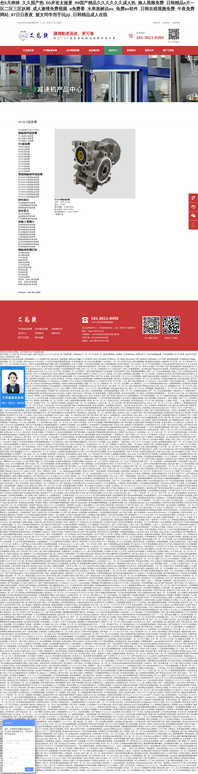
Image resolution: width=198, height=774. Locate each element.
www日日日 (29, 534)
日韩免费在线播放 (167, 649)
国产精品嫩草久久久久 (20, 452)
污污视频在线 (185, 456)
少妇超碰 (107, 362)
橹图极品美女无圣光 (141, 746)
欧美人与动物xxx (79, 580)
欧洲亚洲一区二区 (143, 631)
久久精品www (54, 381)
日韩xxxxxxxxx (35, 539)
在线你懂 (51, 408)
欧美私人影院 (100, 396)
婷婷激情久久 (37, 765)
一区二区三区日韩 (119, 571)
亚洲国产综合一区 (42, 403)
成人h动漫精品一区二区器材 (67, 510)
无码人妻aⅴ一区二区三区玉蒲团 (147, 415)
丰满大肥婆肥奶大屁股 (25, 666)
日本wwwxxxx (59, 768)
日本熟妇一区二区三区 (121, 486)
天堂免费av (60, 578)
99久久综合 (59, 415)
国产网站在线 (147, 627)
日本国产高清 (137, 413)
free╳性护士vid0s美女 (75, 444)
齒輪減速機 (23, 260)
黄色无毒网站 (59, 374)
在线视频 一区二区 (76, 439)
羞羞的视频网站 (23, 580)
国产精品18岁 (89, 675)
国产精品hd (159, 478)
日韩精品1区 (192, 534)
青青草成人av (165, 651)
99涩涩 (162, 434)
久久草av (45, 724)
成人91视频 (112, 617)
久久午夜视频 (144, 500)
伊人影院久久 (191, 583)
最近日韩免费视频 (160, 420)
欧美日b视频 (126, 622)
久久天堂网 (186, 739)
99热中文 (161, 529)
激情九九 (22, 527)
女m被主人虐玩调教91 (84, 505)
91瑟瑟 (31, 486)
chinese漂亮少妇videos (157, 512)
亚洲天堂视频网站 (79, 420)
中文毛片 (169, 403)
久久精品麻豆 (54, 437)
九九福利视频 (177, 627)
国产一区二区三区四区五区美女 (13, 364)
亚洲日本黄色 (105, 466)
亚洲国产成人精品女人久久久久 (13, 500)
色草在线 (22, 687)
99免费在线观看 (85, 405)
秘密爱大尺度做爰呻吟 (134, 425)
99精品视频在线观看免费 (178, 653)
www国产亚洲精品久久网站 (167, 600)
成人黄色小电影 (76, 673)
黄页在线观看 (35, 481)
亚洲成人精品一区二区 (110, 417)
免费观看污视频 (104, 597)
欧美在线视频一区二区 (94, 651)
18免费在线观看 (162, 444)
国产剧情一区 (104, 366)
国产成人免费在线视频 (161, 690)
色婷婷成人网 (13, 680)
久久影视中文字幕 (104, 381)
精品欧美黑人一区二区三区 (166, 388)
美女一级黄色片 (44, 471)
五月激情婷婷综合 (20, 673)
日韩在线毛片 (83, 578)
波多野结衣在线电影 (62, 542)
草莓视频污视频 (182, 566)
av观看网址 (151, 542)
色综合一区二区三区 (132, 768)
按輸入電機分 (26, 221)
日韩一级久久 (45, 527)
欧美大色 (52, 634)
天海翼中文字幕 (10, 449)
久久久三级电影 (106, 374)
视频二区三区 (161, 559)
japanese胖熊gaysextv (113, 729)
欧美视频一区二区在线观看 (48, 658)
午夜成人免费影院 (65, 756)
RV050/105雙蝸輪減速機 (28, 194)
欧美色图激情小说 (53, 636)
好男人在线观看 (184, 646)
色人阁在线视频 (88, 434)
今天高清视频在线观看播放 (31, 459)
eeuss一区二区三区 (155, 403)
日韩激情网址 (30, 408)
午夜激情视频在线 (104, 573)
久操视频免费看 (170, 461)
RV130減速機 (24, 169)
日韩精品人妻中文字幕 (28, 434)
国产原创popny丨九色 (61, 580)
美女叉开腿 (118, 704)
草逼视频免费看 (70, 486)
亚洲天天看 (162, 537)
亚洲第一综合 (85, 770)
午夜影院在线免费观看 (155, 393)
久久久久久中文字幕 (52, 371)
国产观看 (15, 427)
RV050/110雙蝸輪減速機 (28, 197)
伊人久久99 (173, 430)
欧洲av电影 (16, 466)
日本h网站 (192, 432)
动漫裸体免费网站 (180, 636)
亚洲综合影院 (191, 571)
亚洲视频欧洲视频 (184, 707)
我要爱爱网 (12, 646)
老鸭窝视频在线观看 (109, 512)
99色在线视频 (113, 471)
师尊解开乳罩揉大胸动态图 (153, 768)
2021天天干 (93, 442)
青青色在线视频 (124, 639)
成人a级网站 (113, 442)
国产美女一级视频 (78, 704)
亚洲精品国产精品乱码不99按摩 (177, 413)
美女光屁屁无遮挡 (137, 568)
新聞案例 (131, 50)
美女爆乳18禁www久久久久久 (173, 765)
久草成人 (37, 466)
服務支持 (149, 50)
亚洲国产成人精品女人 (116, 430)
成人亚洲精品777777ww (145, 760)
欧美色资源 (167, 422)
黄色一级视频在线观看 (100, 571)
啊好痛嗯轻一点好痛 (27, 417)
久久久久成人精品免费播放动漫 (107, 649)
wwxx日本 (41, 576)
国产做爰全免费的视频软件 (84, 561)
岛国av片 (49, 444)
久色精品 (72, 456)
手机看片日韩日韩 (72, 532)
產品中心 (113, 50)
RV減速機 (24, 143)
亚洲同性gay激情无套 (179, 369)
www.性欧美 (127, 415)
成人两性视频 (15, 522)
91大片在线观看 (95, 739)
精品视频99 (86, 427)
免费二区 (61, 736)
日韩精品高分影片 (190, 371)
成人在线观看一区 (20, 539)
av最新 (69, 393)
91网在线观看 (90, 670)
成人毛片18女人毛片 (125, 631)
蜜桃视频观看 (173, 359)
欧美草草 (121, 410)
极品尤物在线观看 (139, 661)
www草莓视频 (106, 709)
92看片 (56, 546)
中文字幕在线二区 (72, 427)
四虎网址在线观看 (22, 517)
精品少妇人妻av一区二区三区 (132, 388)
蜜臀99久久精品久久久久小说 (16, 481)
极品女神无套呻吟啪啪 (71, 559)
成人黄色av (35, 383)
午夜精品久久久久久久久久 (117, 539)
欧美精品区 (98, 522)
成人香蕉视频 (157, 563)
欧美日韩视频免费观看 (109, 612)
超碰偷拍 (149, 568)
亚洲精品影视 (39, 430)
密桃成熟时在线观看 (43, 561)
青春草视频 (14, 507)
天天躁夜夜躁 (136, 539)
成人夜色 (125, 417)
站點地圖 (176, 23)
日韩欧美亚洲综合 (128, 614)
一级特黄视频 (91, 714)
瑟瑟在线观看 (83, 456)
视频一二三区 (66, 646)
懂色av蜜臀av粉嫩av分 (22, 476)
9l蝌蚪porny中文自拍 (12, 461)
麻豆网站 (95, 595)
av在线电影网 (96, 473)
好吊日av (127, 695)
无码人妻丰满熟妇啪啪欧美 (76, 442)
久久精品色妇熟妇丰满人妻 (44, 554)
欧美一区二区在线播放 (174, 571)
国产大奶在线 (6, 493)
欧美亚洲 (161, 760)
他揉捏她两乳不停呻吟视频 (85, 765)
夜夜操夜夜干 (68, 498)
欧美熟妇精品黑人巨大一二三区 (150, 614)
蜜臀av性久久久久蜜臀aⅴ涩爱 (111, 765)
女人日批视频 (59, 685)
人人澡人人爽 (78, 544)
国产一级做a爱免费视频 (29, 707)
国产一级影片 (28, 473)
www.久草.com (161, 678)
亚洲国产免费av (42, 503)
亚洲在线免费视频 (75, 383)
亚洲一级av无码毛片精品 (172, 425)
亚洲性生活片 (157, 471)
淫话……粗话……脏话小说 (126, 748)
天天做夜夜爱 (86, 588)
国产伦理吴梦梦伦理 (156, 721)
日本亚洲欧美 (78, 362)
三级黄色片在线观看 (32, 644)
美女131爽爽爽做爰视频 (101, 717)
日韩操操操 (91, 573)
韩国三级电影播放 (173, 721)
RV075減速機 (24, 159)
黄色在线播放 (175, 631)
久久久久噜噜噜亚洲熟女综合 (155, 383)
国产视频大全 (82, 700)
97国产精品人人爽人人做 (128, 524)
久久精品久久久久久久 (99, 546)
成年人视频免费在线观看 (75, 400)
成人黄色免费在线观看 (102, 495)
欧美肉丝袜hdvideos (77, 430)
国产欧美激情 (61, 651)
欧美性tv (118, 379)
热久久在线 (49, 459)
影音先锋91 (50, 473)
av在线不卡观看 (10, 442)
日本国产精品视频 (115, 768)
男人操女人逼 (112, 478)
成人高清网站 (115, 439)
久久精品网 (32, 568)
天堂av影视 (167, 364)
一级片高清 (23, 641)
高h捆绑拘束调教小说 (118, 503)
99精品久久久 (11, 417)
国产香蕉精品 (185, 388)
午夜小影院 (178, 663)
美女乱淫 (27, 432)
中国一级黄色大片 (41, 495)
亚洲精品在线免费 (152, 712)
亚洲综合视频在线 (147, 452)
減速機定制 (94, 50)
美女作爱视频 (115, 687)
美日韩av (29, 561)
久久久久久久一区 (39, 634)
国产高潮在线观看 (95, 551)
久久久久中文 (91, 388)
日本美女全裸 (56, 417)
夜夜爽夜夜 (43, 585)
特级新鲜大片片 (105, 369)
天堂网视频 (36, 532)
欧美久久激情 (96, 736)
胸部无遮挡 (53, 617)
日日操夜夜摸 (55, 386)
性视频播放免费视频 (138, 490)
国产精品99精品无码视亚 (183, 374)
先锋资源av (89, 481)
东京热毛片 (142, 476)
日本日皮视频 (127, 510)
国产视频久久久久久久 (101, 712)
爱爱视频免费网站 (138, 371)
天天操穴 (56, 622)
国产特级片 (43, 556)
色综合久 (31, 490)
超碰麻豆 (160, 459)
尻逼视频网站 (21, 719)
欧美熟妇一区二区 (146, 432)
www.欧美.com (139, 622)
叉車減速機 (23, 257)
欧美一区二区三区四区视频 (85, 447)
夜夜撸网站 (62, 590)
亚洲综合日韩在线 (65, 765)
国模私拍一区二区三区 (110, 383)
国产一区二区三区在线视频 (107, 634)
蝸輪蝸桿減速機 (27, 132)
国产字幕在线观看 (89, 532)
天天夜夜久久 (51, 432)
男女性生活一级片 (108, 524)
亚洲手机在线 (139, 542)
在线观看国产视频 (74, 374)
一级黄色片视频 (136, 668)
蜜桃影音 (138, 383)
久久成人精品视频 (28, 422)
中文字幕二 (118, 381)
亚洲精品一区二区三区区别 (31, 405)
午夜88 (78, 478)
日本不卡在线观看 (69, 622)
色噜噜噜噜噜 (175, 383)
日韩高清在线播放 (29, 556)
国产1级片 (17, 614)
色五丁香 (54, 743)
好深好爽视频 (67, 636)
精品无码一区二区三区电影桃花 (14, 505)
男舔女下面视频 (131, 644)
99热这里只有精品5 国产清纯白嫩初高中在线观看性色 (108, 554)
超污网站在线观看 (32, 622)
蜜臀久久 (178, 403)
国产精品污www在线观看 (38, 687)
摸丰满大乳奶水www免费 (53, 466)
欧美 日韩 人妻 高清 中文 (76, 490)
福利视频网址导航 (63, 683)
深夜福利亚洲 (72, 768)
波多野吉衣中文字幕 (62, 481)
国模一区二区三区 (92, 383)
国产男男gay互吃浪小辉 (149, 386)
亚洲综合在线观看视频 (83, 379)
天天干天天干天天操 (15, 561)
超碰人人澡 (177, 371)
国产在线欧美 (91, 537)
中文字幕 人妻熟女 (113, 534)
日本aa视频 (140, 520)
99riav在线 (130, 359)
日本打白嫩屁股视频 (149, 417)
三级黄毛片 (50, 529)
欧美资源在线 (138, 400)
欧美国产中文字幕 (15, 415)
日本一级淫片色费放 (36, 748)
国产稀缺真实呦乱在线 (122, 597)
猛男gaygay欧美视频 (72, 471)
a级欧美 (165, 362)
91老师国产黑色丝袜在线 (70, 434)
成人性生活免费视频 (93, 362)
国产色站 (80, 576)
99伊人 (163, 430)
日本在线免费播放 (152, 612)
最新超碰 (64, 359)
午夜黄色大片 (178, 391)
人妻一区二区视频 (117, 619)
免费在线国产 (80, 748)
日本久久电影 (37, 651)
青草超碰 (111, 542)
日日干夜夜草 (89, 507)
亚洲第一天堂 (9, 488)
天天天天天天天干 (189, 490)
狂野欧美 (73, 534)
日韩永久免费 (159, 702)
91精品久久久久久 (28, 444)
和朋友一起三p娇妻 (143, 420)
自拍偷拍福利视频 (66, 639)
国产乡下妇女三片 (171, 549)
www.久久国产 (30, 471)
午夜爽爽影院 (151, 537)
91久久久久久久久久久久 (25, 398)
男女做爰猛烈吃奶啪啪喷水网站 (14, 663)
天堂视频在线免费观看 (153, 456)
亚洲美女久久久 (79, 551)
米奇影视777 (18, 636)
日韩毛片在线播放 (58, 403)
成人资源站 (103, 619)
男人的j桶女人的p (61, 493)
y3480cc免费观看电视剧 (162, 442)
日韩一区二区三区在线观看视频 (26, 639)
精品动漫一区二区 (96, 413)
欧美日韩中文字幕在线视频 (61, 447)
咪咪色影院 (10, 617)
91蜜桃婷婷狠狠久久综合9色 (132, 532)
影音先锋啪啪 (52, 629)
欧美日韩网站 (99, 405)
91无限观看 (25, 588)
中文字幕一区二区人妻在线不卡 (183, 362)
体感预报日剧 (86, 510)
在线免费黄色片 (151, 495)
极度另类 (26, 651)
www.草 (157, 583)
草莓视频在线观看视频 (87, 398)
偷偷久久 (167, 717)
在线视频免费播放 (111, 391)
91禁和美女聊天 (43, 702)
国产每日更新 (93, 415)
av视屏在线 (151, 551)
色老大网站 (34, 663)
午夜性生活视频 (175, 476)
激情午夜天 (4, 556)
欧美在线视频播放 (65, 432)
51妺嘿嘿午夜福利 (101, 510)
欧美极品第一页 (162, 437)
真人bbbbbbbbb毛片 (151, 666)
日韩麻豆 (102, 731)
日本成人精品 (54, 559)
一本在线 (28, 430)
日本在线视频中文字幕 (180, 452)
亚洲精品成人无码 (89, 661)
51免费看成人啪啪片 (97, 490)
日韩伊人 (155, 649)
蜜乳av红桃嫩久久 (77, 359)
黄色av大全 (141, 680)
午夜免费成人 (149, 546)
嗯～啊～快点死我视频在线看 (80, 500)
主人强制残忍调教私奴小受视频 (129, 456)
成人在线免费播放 (153, 503)
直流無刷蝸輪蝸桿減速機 (28, 242)
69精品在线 (74, 734)
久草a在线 (39, 362)
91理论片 (70, 515)
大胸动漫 (122, 483)
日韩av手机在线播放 (90, 631)
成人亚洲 (89, 396)
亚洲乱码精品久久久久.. (106, 746)
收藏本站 (156, 23)
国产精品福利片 (17, 573)
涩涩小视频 (140, 580)
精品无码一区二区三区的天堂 (178, 507)
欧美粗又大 (78, 656)
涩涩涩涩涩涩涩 (191, 503)
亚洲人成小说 (75, 631)
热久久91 (169, 578)
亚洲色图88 (58, 607)
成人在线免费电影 (109, 364)
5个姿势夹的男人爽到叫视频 (82, 585)
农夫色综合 (109, 556)
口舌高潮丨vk (19, 447)
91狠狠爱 (101, 627)
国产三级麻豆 (148, 437)
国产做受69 (141, 359)
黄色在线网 (54, 646)
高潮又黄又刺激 (163, 452)
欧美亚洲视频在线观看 (41, 580)
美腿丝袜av (89, 459)
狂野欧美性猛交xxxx (108, 719)
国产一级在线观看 (99, 471)
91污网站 (121, 359)
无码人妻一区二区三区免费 (110, 403)
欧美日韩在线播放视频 (102, 559)
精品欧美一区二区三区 (140, 471)
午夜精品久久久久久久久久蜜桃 (121, 459)
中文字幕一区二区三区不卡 (170, 447)
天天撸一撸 (5, 439)
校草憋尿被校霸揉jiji (8, 434)
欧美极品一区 (141, 522)
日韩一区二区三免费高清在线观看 (74, 697)
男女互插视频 (78, 537)
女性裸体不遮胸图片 (152, 588)
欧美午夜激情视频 (45, 734)
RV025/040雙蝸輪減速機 (28, 180)
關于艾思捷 (168, 50)
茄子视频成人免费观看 (31, 605)
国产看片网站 (80, 432)
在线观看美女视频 (190, 661)
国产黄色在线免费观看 (61, 449)
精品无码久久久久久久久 (182, 376)
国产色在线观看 (54, 498)
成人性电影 (171, 505)
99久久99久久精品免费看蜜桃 (158, 726)
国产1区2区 (103, 386)
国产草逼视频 (78, 683)
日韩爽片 (65, 381)
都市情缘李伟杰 (40, 413)
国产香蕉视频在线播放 (66, 678)
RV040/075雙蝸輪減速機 (28, 189)
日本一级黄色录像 (93, 576)
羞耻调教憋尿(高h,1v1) (59, 585)
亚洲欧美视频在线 (169, 379)
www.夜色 (134, 678)
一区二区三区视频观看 (33, 590)
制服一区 (69, 415)
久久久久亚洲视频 (133, 376)
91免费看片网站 (64, 396)
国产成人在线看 (103, 376)
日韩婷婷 (148, 700)
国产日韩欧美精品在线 (160, 410)
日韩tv (120, 719)
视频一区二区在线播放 (45, 461)
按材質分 (23, 210)
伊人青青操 (35, 400)
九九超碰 (32, 498)
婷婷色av (127, 704)
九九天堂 (123, 551)
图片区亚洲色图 (96, 578)
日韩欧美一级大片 (41, 763)
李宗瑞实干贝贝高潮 (101, 454)
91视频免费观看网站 (178, 670)
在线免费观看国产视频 (44, 364)
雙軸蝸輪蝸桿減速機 (26, 208)
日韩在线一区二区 (62, 459)
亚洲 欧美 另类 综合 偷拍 (117, 490)
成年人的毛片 (113, 646)
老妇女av (19, 437)
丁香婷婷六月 (53, 483)
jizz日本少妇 (47, 549)
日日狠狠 (31, 656)
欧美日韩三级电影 (55, 522)
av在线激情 (60, 505)
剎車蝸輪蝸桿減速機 (26, 227)
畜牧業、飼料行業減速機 (28, 279)
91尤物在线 (27, 466)
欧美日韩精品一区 (126, 364)
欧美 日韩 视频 (80, 422)
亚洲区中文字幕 (173, 590)
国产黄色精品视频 (94, 493)
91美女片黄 (119, 425)
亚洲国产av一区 (83, 549)
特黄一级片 (103, 544)
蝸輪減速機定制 (27, 249)
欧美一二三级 (179, 400)
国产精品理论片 (43, 420)
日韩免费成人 (77, 644)
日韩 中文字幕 (132, 452)
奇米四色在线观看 (119, 590)
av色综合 (179, 488)
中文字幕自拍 (57, 442)
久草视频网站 (137, 756)
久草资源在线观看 (92, 364)
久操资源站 (125, 471)
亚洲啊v (180, 561)
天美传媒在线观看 (70, 386)
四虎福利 (43, 631)
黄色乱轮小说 (86, 522)
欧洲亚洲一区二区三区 (72, 469)
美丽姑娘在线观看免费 (124, 520)
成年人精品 (176, 439)
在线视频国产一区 (60, 534)
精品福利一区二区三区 (132, 439)
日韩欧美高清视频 (186, 746)
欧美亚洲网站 (85, 712)
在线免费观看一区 (121, 741)
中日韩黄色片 (118, 607)
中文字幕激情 (191, 612)
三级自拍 (36, 449)
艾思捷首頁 (28, 50)
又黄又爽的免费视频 (149, 447)
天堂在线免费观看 (11, 444)
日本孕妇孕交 (90, 410)
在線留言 (166, 23)
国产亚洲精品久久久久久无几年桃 (139, 515)
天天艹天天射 (41, 537)
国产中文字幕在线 (179, 585)
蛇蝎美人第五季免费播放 (45, 396)
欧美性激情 (12, 478)
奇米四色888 (170, 554)
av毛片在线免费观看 (116, 452)
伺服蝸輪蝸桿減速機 (26, 234)
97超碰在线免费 (81, 756)
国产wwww (29, 362)
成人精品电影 (170, 622)
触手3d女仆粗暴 (133, 627)
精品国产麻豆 (111, 413)
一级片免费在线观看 (69, 546)
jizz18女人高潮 (145, 724)
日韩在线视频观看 (118, 546)
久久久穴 (56, 661)
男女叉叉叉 (87, 559)
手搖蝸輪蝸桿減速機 (26, 247)
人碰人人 (157, 524)
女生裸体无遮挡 (68, 576)
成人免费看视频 (113, 529)
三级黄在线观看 (114, 393)
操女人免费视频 (124, 746)
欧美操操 (115, 388)
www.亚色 (119, 600)
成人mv (48, 656)
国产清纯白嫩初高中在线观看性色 (180, 366)
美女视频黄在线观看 (174, 724)
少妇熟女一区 (180, 534)
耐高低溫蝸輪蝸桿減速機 (28, 244)
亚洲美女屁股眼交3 (130, 649)
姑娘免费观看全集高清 (126, 680)
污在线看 (106, 590)
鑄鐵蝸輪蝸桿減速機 (26, 216)
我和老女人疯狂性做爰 (114, 578)
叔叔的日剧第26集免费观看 (28, 488)
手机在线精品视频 (100, 476)
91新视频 (83, 512)
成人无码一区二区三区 (80, 717)
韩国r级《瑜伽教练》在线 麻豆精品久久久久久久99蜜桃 (162, 748)
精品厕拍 (142, 498)
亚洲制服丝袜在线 (19, 439)
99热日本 (60, 473)
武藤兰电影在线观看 (151, 376)
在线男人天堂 (119, 408)
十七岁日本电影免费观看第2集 (58, 362)
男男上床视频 (148, 366)
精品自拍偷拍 (100, 498)
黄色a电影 (133, 386)
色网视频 (127, 374)
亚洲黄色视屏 (78, 461)
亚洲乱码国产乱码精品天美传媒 (147, 422)
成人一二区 (132, 493)
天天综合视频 (53, 512)
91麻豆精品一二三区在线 (155, 668)
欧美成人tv (74, 563)
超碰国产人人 (130, 729)
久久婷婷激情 (109, 680)
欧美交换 (151, 498)
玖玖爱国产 (80, 371)
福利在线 (159, 400)
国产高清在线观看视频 (185, 449)
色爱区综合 (117, 466)
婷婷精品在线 (171, 459)
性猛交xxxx (95, 417)
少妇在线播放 (176, 532)
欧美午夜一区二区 (81, 488)
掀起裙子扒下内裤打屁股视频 (185, 522)
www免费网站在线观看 (157, 490)
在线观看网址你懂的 (66, 700)
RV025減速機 (24, 147)
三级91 (31, 364)
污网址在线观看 (94, 590)
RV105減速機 (24, 164)
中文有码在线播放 (40, 386)
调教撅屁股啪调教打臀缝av (74, 612)
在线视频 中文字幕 (86, 741)
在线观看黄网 (63, 634)
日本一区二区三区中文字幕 (162, 639)
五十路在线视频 (188, 464)
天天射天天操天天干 (123, 464)
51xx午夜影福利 (186, 430)
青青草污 (87, 374)
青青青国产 (154, 739)
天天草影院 (84, 546)
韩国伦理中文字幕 (78, 493)
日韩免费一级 (168, 588)
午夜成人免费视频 (142, 473)
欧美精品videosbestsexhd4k (52, 393)
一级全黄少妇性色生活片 (133, 405)
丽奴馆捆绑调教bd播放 (13, 534)
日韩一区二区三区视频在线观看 (133, 391)
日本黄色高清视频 (154, 573)
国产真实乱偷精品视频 (63, 376)
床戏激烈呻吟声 (90, 366)
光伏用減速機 (23, 265)
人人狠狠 (168, 400)
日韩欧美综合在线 (164, 374)
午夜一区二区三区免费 (163, 539)
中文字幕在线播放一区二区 (151, 396)
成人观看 (28, 495)
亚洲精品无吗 (47, 374)
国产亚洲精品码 (148, 469)
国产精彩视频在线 (171, 573)
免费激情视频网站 (8, 580)
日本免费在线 (158, 578)
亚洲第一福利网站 (129, 500)
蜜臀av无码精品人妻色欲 (133, 534)
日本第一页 (140, 364)
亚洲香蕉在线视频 (189, 383)
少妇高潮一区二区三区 (115, 651)
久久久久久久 (119, 666)
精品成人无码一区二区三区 (159, 585)
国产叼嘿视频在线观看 (34, 700)
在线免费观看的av (135, 546)
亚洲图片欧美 (75, 680)
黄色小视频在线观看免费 (105, 593)
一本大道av (139, 529)
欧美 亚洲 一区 (85, 454)
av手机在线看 (43, 398)
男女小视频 (40, 473)
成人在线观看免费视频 (183, 539)
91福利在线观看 (57, 398)
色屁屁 (45, 644)
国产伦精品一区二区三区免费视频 (40, 464)
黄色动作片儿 (38, 649)
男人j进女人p (77, 629)
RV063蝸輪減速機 (62, 199)
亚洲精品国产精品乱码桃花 (136, 607)
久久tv (168, 434)
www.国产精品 (82, 736)
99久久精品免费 (25, 413)
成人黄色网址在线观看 (183, 495)
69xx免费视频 (46, 641)
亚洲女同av (92, 597)
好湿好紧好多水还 (153, 425)
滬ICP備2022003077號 (99, 341)
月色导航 (143, 602)
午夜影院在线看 (137, 461)
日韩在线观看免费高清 (124, 753)
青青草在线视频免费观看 (65, 600)
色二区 (30, 403)
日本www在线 (11, 413)
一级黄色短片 (119, 434)
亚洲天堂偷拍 (134, 571)
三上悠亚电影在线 (45, 422)
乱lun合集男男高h (22, 634)
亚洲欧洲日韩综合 (134, 408)
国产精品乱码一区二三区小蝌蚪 (29, 712)
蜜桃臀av (81, 622)
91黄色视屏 (103, 447)
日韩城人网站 (163, 551)
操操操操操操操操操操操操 (135, 556)
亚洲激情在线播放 (153, 362)
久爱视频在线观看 (118, 454)
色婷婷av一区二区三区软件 (96, 461)
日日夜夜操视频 (99, 393)
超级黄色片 (166, 376)
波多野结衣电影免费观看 (173, 503)
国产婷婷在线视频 (54, 612)
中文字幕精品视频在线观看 (35, 515)
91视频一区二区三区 (133, 366)
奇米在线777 (120, 505)
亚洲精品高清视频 (188, 359)
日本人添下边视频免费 (15, 464)
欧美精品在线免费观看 (112, 736)
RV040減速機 (24, 152)
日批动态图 (49, 405)
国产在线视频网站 (63, 364)
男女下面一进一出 (138, 466)
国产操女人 (105, 415)
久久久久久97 (85, 495)
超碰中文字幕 (127, 687)
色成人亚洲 (114, 447)
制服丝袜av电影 (171, 396)
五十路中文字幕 (35, 500)
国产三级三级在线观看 (23, 717)
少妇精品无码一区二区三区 (97, 444)
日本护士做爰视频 (179, 410)
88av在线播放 (134, 641)
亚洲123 (17, 651)
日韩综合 (187, 476)
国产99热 (111, 396)
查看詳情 (59, 214)
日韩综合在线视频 (116, 515)
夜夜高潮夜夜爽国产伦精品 (70, 695)
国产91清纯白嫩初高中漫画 (155, 464)
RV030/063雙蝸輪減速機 (28, 187)
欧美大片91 (134, 417)
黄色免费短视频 (127, 646)
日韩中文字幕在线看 (66, 554)
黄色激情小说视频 (72, 690)
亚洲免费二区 (68, 371)
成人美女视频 (184, 619)
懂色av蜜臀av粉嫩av (184, 697)
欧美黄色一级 (153, 636)
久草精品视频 (161, 734)
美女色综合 (10, 568)
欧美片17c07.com (70, 653)
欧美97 (95, 374)
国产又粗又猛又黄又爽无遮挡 (125, 449)
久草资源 (24, 427)
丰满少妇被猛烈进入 (178, 381)
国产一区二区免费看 (188, 398)
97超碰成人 (93, 403)
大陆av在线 (60, 529)
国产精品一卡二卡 (108, 631)
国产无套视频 (15, 473)
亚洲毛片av (88, 695)
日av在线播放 (188, 719)
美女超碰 (103, 359)
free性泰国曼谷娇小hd (158, 481)
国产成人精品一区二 (136, 505)
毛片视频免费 (124, 595)
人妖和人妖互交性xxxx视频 (88, 743)
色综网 (188, 481)
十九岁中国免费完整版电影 (35, 381)
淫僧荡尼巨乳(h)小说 (88, 386)
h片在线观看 (173, 559)
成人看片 (128, 381)
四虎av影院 (188, 469)
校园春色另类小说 (181, 544)
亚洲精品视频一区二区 (10, 524)
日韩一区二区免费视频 (131, 770)
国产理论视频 (13, 583)
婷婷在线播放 (114, 658)
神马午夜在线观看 (85, 534)
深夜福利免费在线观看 (62, 561)
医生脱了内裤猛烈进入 (57, 456)
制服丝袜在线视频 (152, 534)
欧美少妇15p (131, 563)
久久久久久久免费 (172, 471)
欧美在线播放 (101, 568)
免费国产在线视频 (68, 425)
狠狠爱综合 (116, 415)
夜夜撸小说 (187, 537)
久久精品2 (28, 415)
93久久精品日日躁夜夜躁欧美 (82, 381)
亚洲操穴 (151, 466)
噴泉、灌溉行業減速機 (27, 282)
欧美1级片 (117, 369)
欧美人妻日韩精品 (160, 631)
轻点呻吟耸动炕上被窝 (163, 597)
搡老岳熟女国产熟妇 (54, 427)
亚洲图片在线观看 (48, 454)
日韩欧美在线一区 (71, 495)
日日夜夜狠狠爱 (45, 675)
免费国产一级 (78, 464)
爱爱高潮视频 (57, 605)
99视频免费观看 (103, 636)
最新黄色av (82, 413)
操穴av (29, 425)
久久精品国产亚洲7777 (143, 597)
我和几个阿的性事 (80, 542)
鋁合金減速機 (23, 214)
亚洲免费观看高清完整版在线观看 (148, 510)
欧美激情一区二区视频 (13, 590)
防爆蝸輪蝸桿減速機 (26, 225)
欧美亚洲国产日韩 (122, 371)
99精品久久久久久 (125, 488)
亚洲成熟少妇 (163, 617)
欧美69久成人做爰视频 (116, 566)
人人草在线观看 (63, 717)
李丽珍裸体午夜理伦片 (187, 524)
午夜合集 (87, 393)
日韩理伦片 (85, 571)
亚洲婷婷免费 (30, 469)
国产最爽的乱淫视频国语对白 (12, 627)
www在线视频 (50, 590)
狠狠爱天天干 (132, 602)
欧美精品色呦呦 (127, 673)
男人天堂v (34, 551)
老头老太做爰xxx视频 (9, 607)
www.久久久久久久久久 (100, 610)
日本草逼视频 (174, 602)
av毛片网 (51, 717)
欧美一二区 (57, 471)
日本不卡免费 (64, 410)
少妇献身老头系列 (128, 658)
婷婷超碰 (46, 605)
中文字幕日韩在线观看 (119, 527)
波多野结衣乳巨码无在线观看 (170, 656)
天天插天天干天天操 (165, 546)
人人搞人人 (138, 464)
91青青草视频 (120, 739)
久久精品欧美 (93, 748)
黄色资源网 (72, 685)
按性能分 (23, 199)
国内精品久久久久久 (51, 388)
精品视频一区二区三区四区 (11, 362)
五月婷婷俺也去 (165, 629)
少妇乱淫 (30, 396)
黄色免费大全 (77, 459)
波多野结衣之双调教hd (104, 602)
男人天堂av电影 (22, 483)
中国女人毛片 (176, 408)
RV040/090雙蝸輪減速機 (28, 192)
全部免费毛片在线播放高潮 (101, 425)
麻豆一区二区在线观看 (167, 593)
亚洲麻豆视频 (33, 527)
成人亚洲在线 (94, 756)
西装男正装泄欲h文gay (161, 644)
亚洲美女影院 (57, 663)
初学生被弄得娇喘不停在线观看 (99, 371)
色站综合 (101, 529)
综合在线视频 (18, 359)
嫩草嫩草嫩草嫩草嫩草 (153, 743)
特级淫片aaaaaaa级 (79, 503)
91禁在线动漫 (153, 430)
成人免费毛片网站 (140, 481)
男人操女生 (136, 544)
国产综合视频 (101, 459)
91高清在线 (26, 386)
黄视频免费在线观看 (84, 498)
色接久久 (86, 471)
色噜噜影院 (54, 556)
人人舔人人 (175, 444)
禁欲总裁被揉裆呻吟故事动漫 (116, 427)
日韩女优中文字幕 (19, 490)
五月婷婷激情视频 (61, 675)
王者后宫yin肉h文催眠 (95, 566)
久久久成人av (159, 507)
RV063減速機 (24, 157)
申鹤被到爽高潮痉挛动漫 (65, 366)
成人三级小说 (39, 546)
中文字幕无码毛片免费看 (96, 452)
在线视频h (48, 415)
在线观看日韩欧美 (170, 415)
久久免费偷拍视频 (31, 393)
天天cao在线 (70, 593)
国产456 (102, 617)
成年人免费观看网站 (132, 369)
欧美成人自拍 (92, 359)
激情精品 (83, 524)
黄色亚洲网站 (133, 483)
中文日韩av (186, 471)
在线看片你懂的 (175, 537)
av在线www (147, 702)
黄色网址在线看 (141, 753)
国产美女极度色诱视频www (147, 610)
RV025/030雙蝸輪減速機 (28, 177)
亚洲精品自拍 (154, 476)
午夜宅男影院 (111, 690)
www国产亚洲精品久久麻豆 (138, 410)
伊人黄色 (118, 374)
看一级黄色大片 (185, 700)
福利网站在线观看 (37, 379)
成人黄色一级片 (105, 449)
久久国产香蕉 (28, 461)
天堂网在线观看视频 (82, 517)
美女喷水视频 (71, 398)
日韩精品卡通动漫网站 (131, 437)
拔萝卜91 (157, 449)
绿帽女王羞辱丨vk (11, 588)
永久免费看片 (83, 425)
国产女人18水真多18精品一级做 (156, 439)
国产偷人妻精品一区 (35, 627)
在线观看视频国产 (51, 425)
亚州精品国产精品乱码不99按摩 (155, 369)
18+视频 (46, 624)
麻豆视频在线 (139, 381)
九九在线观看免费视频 (146, 624)
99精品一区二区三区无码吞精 (147, 379)
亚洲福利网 (192, 381)
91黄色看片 (8, 437)
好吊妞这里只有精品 (67, 743)
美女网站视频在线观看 (85, 437)
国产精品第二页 (80, 721)
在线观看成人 (140, 488)
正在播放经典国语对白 (31, 524)
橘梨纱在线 (42, 498)
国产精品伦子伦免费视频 (108, 532)
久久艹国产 (4, 573)
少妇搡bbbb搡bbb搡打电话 (50, 653)
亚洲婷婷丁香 (185, 415)
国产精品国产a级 (25, 646)
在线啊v (103, 442)
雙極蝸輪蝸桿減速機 (30, 174)
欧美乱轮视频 (181, 432)
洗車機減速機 (72, 50)
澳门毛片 (44, 753)
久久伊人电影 (186, 600)
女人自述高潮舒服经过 (134, 600)
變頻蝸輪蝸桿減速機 (26, 229)
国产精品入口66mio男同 (42, 376)
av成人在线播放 (186, 704)
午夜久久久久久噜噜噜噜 (169, 731)
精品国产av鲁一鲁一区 (77, 403)
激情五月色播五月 (15, 430)
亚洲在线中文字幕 (100, 734)
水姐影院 (91, 432)
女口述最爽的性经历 (184, 454)
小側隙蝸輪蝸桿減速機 (27, 205)
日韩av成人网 (120, 493)
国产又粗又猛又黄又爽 (116, 697)
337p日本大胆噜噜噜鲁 (15, 425)
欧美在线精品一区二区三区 (107, 420)
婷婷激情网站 (32, 653)
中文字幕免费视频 (150, 544)
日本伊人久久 (135, 683)
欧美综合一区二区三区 (136, 653)
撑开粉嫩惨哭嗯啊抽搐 (59, 503)
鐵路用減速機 (23, 262)
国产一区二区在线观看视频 (159, 371)
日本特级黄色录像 (84, 678)
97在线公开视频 (159, 527)
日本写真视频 (151, 529)
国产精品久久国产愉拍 (155, 505)
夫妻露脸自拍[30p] (114, 405)
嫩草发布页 (95, 488)
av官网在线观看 (97, 726)
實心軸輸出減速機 (25, 138)
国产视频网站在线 (176, 420)
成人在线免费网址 (169, 695)
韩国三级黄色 (167, 534)
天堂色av (61, 454)
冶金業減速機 (23, 277)
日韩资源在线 (117, 366)
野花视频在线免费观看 (124, 760)
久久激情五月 (179, 422)
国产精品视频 (184, 379)
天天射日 (40, 490)
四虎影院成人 (56, 495)
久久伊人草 (92, 627)
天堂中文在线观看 (59, 500)
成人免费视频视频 (176, 734)
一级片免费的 (172, 398)
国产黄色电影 (127, 422)
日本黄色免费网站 (16, 495)
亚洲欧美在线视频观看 (127, 670)
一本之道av (138, 444)
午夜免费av (37, 425)
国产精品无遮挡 (175, 661)
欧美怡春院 (32, 773)
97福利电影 (152, 359)
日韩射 (64, 383)
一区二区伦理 (91, 544)
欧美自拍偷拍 (78, 396)
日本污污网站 (78, 364)
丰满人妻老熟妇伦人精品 (141, 517)
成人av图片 (125, 756)
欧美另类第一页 (118, 376)
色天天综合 (41, 408)
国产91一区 (45, 707)
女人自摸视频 (110, 639)
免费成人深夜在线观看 (37, 391)
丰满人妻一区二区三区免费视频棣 (132, 576)
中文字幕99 (87, 476)
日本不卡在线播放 (189, 624)
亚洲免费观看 (159, 700)
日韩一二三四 (50, 756)
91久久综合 (51, 379)
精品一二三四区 (170, 563)
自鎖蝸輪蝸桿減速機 (26, 203)
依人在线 (191, 578)
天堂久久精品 (144, 563)
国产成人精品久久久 (140, 554)
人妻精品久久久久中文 (31, 366)
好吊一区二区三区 (89, 369)
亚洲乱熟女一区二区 (178, 751)
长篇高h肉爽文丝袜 (85, 602)
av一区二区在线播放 (109, 595)
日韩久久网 (107, 408)
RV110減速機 (24, 166)
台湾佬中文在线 (126, 420)
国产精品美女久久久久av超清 (185, 364)
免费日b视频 (27, 522)
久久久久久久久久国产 (183, 527)
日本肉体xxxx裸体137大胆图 (172, 483)
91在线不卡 (93, 466)
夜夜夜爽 (161, 714)
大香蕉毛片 (69, 619)
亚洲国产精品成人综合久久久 (41, 505)
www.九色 (132, 454)
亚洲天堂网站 (185, 753)
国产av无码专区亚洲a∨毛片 (49, 469)
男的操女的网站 (143, 561)
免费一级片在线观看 (137, 512)
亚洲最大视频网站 (71, 527)
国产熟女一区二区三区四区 (35, 437)
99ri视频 (20, 469)
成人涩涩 (99, 556)
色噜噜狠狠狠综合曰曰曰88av (107, 585)
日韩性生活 (41, 512)
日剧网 (79, 366)
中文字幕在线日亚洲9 (65, 408)
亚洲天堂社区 (114, 400)
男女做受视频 (132, 724)
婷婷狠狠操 (30, 359)
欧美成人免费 (126, 444)
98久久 (37, 374)
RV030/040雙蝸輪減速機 (28, 182)
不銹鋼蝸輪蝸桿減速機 (27, 219)
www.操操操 (85, 583)
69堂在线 (119, 556)
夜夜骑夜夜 (163, 405)
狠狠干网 (75, 571)
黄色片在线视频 (148, 709)
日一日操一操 (182, 649)
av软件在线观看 (20, 498)
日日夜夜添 (153, 434)
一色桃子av (67, 417)
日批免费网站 (133, 396)
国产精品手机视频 (52, 369)
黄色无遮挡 (18, 420)
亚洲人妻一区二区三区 (97, 400)
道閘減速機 (23, 270)
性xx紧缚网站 (167, 522)
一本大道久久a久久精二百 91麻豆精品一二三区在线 (173, 500)
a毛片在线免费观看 (49, 639)
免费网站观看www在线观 (47, 507)
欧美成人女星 (142, 739)
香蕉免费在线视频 (146, 566)
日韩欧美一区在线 (64, 379)
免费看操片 (67, 551)
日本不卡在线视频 (81, 417)
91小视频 (94, 456)
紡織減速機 (23, 272)
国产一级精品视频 (128, 476)
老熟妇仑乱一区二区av (119, 461)
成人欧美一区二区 (31, 454)
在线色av (41, 444)
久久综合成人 (151, 381)
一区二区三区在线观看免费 (123, 561)
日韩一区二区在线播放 (121, 481)
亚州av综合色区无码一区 (96, 668)
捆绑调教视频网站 (112, 422)
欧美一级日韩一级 (166, 417)
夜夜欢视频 (147, 539)
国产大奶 (171, 634)
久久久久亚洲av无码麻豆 (43, 600)
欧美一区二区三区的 (110, 743)
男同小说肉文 (78, 388)
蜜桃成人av (22, 486)
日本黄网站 (48, 481)
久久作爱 (162, 359)
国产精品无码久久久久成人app (169, 469)
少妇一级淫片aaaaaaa (32, 520)
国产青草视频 (24, 563)
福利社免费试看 (98, 539)
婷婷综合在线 (80, 415)
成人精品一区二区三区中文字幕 (48, 486)
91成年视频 (27, 614)
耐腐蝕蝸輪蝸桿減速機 (27, 239)
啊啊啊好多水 (19, 619)
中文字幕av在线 (145, 507)
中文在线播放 (44, 597)
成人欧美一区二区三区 (118, 386)
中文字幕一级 (63, 610)
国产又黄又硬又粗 (184, 622)
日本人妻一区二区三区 (164, 432)
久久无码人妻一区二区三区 (182, 551)
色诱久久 (17, 544)
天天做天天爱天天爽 (53, 627)
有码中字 (85, 610)
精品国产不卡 (47, 493)
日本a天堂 (182, 712)
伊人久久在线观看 (124, 542)
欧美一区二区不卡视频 (37, 617)
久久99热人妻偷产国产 (133, 758)
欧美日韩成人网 (77, 391)
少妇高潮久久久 (104, 561)
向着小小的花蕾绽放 (39, 743)
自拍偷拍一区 (43, 417)
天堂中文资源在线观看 (97, 658)
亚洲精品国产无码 (28, 512)
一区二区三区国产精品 (121, 362)
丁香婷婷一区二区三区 (54, 490)
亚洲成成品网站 (103, 437)
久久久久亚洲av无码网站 (56, 430)
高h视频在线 (5, 359)
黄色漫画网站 (181, 493)
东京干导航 (99, 534)
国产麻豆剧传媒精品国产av (134, 403)
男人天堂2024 (77, 410)
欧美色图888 (71, 454)
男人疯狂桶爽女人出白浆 (151, 549)
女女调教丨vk (127, 383)
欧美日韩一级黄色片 (107, 563)
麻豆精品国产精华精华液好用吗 (183, 437)
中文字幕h (160, 366)
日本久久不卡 (143, 692)
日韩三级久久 (140, 629)
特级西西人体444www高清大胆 (156, 408)
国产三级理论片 (111, 656)
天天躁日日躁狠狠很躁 (176, 668)
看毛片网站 (179, 583)
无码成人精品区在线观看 (53, 729)
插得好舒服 (13, 600)
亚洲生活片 (115, 510)
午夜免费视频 (147, 583)
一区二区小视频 (190, 498)
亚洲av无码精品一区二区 (165, 486)
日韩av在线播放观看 (38, 571)
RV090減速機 (24, 161)
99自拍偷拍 (126, 400)
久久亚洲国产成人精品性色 (47, 359)
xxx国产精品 (190, 605)
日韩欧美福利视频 (114, 695)
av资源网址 (46, 622)
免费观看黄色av (61, 680)
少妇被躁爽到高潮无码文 (83, 556)
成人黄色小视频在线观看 (133, 398)
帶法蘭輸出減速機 (25, 141)
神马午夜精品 (53, 697)
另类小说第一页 (73, 692)
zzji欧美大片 (36, 388)
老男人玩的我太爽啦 (127, 692)
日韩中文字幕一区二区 (75, 566)
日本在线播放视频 (17, 410)
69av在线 (134, 527)
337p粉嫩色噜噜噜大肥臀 (86, 619)
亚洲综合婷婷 (81, 739)
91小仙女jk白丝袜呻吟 (92, 483)
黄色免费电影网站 (43, 442)
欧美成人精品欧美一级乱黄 (159, 556)
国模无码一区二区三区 (75, 573)
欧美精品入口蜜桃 (103, 486)
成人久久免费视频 (168, 386)
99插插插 (121, 563)
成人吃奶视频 (151, 398)
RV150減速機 (24, 171)
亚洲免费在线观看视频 (130, 447)
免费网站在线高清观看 (103, 379)
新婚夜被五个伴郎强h (165, 709)
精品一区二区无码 (37, 427)
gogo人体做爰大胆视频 (84, 568)
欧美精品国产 (145, 527)
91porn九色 (137, 700)
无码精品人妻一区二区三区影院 (59, 748)
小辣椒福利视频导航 (165, 697)
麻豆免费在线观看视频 (107, 410)
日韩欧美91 (84, 768)
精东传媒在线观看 (113, 726)
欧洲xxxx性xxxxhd (35, 371)
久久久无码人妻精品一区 (70, 476)
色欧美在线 (45, 663)
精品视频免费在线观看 (157, 602)
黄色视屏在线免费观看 (93, 656)
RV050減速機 (24, 154)
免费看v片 (114, 444)
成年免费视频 (138, 362)
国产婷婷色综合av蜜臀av (147, 729)
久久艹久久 (143, 670)
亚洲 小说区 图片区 (105, 600)
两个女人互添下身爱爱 (115, 724)
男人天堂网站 (151, 405)
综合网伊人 (107, 763)
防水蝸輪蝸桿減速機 (26, 232)
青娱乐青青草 (113, 498)
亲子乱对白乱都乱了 (39, 610)
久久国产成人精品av (128, 498)
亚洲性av (112, 359)
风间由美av (46, 661)
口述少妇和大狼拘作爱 (48, 434)
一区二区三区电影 (117, 734)
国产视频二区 (30, 420)
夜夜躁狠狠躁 (163, 542)
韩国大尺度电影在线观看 (184, 758)
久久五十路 (150, 400)
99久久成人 (114, 476)
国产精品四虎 (167, 583)
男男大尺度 (10, 578)
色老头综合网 (37, 517)
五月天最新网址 (110, 483)
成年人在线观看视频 (94, 391)
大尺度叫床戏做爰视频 (187, 554)
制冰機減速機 (23, 255)
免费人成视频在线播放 (44, 510)
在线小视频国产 (55, 721)
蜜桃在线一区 (97, 549)
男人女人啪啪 (160, 675)
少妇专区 (136, 469)
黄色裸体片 (147, 578)
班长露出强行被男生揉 (178, 405)
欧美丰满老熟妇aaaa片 (34, 369)
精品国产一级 (165, 636)
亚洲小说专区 (68, 478)
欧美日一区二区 (79, 751)
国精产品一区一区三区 (110, 622)
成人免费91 (66, 388)
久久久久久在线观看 (121, 517)
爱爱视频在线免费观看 (157, 661)
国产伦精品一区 (61, 734)
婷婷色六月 (113, 568)
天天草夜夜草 (186, 549)
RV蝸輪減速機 (50, 50)
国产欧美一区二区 (78, 763)
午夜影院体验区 (93, 622)
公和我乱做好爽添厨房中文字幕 (71, 452)
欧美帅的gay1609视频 (50, 383)
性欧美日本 (46, 449)
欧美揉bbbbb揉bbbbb (62, 656)
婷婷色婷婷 (190, 734)
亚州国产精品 (85, 653)
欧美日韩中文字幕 (108, 488)
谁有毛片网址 (47, 366)
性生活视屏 (163, 381)
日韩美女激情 (186, 512)
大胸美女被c (162, 624)
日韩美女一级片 (151, 663)
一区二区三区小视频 (184, 517)
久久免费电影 (94, 524)
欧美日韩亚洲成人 (171, 510)
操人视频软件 (26, 554)
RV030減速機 (24, 149)
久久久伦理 (82, 466)
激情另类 (57, 726)
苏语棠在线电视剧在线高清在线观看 (22, 595)
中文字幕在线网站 (153, 364)
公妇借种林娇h (24, 449)
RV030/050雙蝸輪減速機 (28, 185)
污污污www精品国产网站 (84, 376)
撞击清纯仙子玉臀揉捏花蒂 (97, 439)
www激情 (116, 712)
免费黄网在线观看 (39, 563)
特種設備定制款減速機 (27, 284)
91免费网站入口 (20, 709)
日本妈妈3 (69, 568)
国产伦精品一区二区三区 (136, 434)
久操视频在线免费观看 (61, 420)
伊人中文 (136, 442)
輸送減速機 (23, 274)
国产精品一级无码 (179, 427)
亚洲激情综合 (129, 624)
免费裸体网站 (64, 571)
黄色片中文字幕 (165, 544)
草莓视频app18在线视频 (119, 544)
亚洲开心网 (149, 444)
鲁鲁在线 (162, 398)
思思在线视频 (152, 634)
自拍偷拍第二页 (23, 578)
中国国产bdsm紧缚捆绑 (170, 739)
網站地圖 (39, 337)
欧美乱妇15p (128, 379)
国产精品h (123, 568)
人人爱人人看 (68, 707)
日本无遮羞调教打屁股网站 (92, 690)
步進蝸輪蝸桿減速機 (26, 237)
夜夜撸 (91, 420)
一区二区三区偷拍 (11, 704)
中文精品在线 (140, 721)
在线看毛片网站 (7, 517)
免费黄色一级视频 (28, 507)
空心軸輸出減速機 (25, 136)
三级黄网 (42, 410)
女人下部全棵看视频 (107, 537)
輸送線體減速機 (24, 267)
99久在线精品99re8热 (34, 573)
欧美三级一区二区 (26, 456)
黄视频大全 (187, 597)
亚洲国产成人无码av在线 (59, 391)
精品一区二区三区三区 (63, 422)
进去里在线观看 (128, 393)
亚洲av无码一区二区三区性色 (44, 452)
